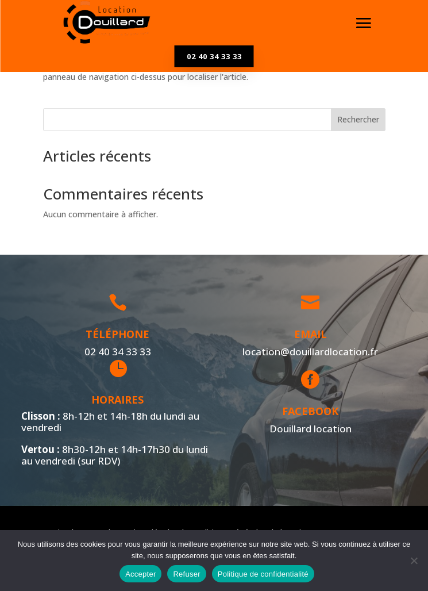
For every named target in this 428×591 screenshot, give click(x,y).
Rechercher (358, 119)
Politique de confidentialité (263, 574)
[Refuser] (413, 560)
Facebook (308, 411)
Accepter (140, 574)
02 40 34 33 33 (214, 56)
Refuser (186, 574)
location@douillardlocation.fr (307, 351)
